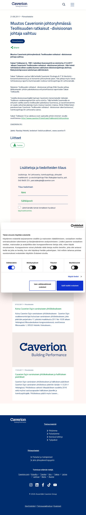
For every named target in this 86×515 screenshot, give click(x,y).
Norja (44, 477)
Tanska (43, 474)
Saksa (56, 474)
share (15, 47)
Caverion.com (23, 474)
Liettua (36, 477)
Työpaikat (53, 440)
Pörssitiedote (17, 41)
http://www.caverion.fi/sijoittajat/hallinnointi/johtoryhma (44, 118)
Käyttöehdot (30, 506)
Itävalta (34, 474)
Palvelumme (54, 434)
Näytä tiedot (73, 276)
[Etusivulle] (19, 4)
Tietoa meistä (50, 424)
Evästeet (57, 506)
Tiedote (18, 145)
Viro (50, 474)
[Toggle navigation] (72, 5)
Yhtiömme (53, 431)
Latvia (64, 474)
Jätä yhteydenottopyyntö (43, 460)
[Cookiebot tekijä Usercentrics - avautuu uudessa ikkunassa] (72, 226)
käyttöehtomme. (25, 210)
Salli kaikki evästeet (70, 286)
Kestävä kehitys (56, 437)
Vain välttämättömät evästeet (42, 285)
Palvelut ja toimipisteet (42, 457)
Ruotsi (51, 477)
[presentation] (36, 219)
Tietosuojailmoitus (44, 506)
